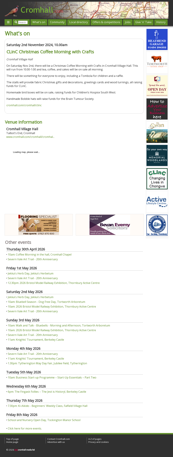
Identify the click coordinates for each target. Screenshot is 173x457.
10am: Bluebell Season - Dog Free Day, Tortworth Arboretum (46, 302)
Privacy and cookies (98, 441)
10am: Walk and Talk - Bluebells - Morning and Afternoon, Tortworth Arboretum (59, 325)
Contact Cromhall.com (58, 438)
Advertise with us (56, 441)
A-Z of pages (95, 438)
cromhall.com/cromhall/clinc (24, 105)
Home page (12, 441)
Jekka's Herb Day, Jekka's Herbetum (30, 273)
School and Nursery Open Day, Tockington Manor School (44, 420)
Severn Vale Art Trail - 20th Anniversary (33, 259)
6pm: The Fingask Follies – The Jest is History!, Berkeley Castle (47, 391)
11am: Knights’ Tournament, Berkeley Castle (36, 339)
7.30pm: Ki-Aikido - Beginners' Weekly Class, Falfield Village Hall (47, 406)
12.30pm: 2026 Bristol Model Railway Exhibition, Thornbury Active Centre (54, 283)
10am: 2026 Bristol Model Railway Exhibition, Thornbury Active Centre (52, 306)
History (161, 22)
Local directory (78, 22)
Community (57, 22)
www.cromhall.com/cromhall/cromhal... (30, 137)
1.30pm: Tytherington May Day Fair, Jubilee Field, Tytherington (47, 363)
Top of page (12, 438)
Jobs (128, 22)
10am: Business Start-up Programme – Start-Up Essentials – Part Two (52, 377)
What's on (38, 22)
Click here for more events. (25, 428)
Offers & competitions (106, 22)
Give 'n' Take (143, 22)
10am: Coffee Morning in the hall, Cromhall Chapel (39, 254)
